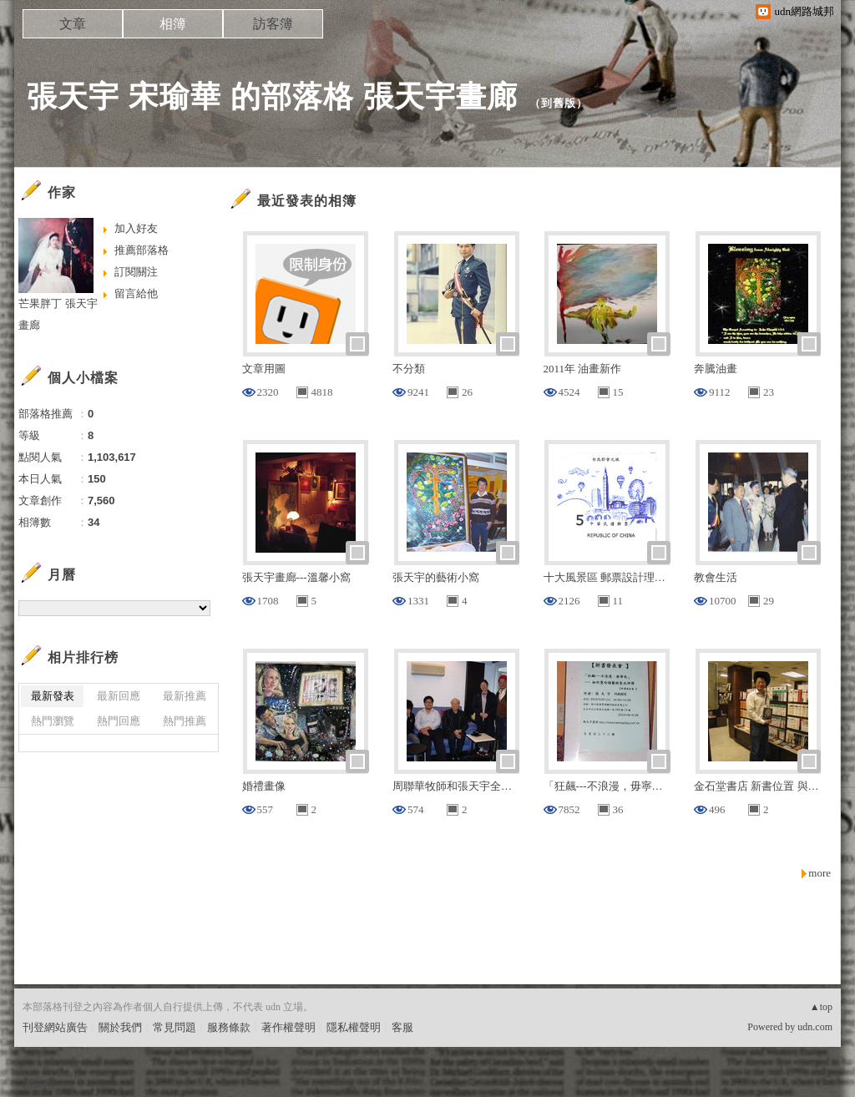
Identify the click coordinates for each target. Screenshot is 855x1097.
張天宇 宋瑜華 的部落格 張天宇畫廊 (272, 96)
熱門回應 (118, 721)
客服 (402, 1027)
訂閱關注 (136, 271)
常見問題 (174, 1027)
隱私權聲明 (353, 1027)
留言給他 (136, 293)
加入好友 (136, 228)
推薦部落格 (141, 250)
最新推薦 (184, 696)
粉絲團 (39, 1084)
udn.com (814, 1027)
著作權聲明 (288, 1027)
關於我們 (120, 1027)
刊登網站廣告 (55, 1027)
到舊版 (558, 103)
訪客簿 (273, 24)
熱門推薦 (184, 721)
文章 (72, 24)
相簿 (172, 24)
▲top (821, 1007)
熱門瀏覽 (52, 721)
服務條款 (228, 1027)
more (819, 873)
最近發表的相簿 (307, 201)
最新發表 (52, 696)
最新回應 (118, 696)
